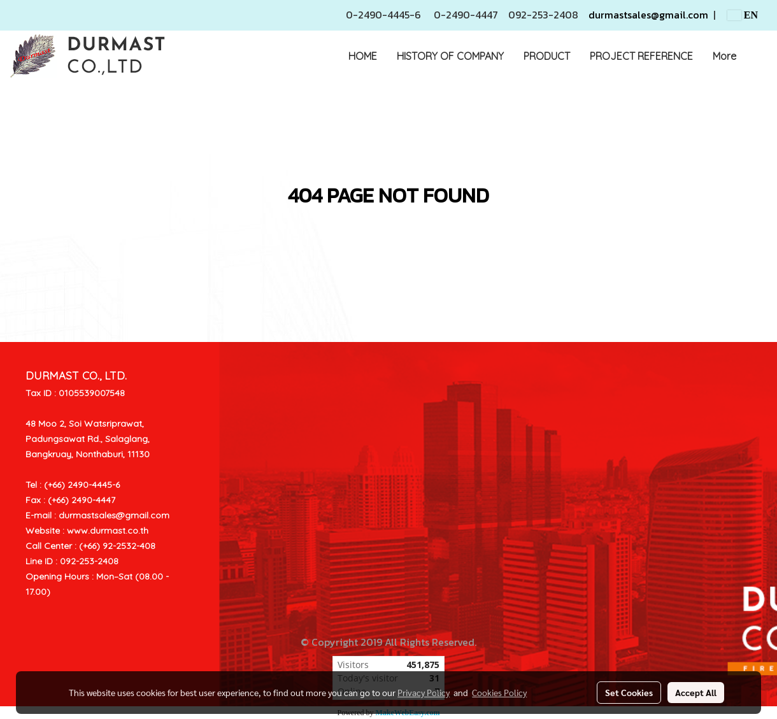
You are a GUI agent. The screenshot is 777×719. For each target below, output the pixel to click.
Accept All (695, 692)
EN (742, 15)
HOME (362, 56)
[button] (757, 56)
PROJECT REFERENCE (641, 56)
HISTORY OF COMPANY (450, 56)
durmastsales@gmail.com (648, 14)
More (724, 56)
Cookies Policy (499, 692)
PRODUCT (547, 56)
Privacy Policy (423, 692)
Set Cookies (629, 692)
